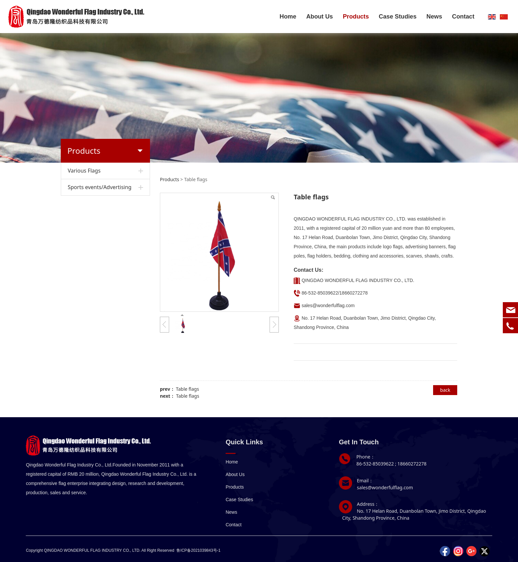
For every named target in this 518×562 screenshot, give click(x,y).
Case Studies (398, 16)
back (445, 390)
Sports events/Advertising (99, 187)
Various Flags (84, 170)
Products (356, 16)
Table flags (187, 389)
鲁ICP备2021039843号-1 (198, 550)
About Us (319, 16)
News (434, 16)
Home (287, 16)
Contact (463, 16)
